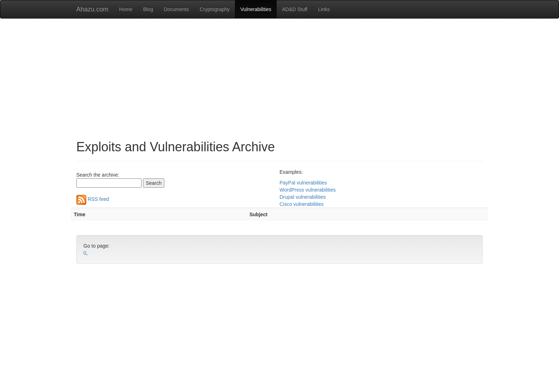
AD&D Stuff (294, 9)
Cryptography (215, 9)
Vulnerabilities (255, 9)
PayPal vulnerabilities (303, 183)
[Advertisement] (279, 76)
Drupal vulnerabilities (303, 197)
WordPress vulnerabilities (308, 190)
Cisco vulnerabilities (302, 204)
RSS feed (92, 199)
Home (125, 9)
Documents (176, 9)
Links (324, 9)
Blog (148, 9)
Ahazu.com (92, 9)
